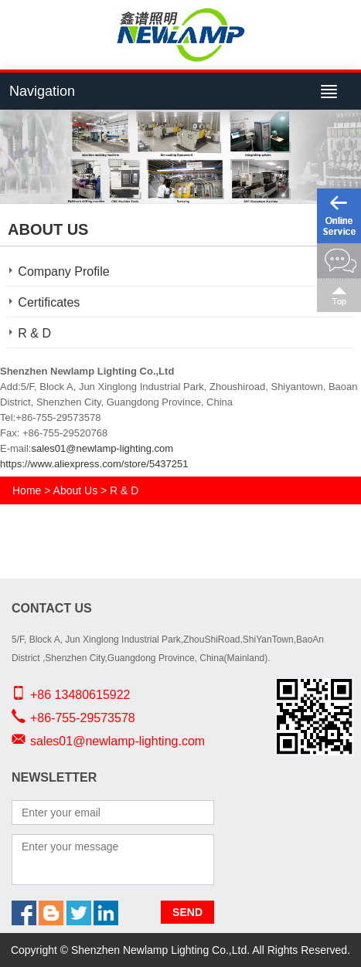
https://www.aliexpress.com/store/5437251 (94, 464)
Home (26, 490)
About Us (75, 490)
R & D (34, 333)
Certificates (49, 302)
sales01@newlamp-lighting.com (102, 448)
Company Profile (63, 271)
